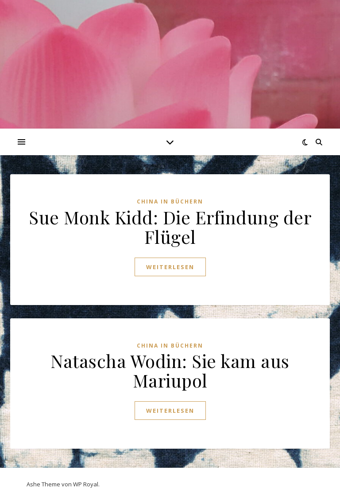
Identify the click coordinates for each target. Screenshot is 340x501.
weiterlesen (170, 267)
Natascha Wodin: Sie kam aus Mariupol (170, 370)
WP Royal (85, 484)
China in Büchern (170, 201)
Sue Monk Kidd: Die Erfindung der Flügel (170, 226)
